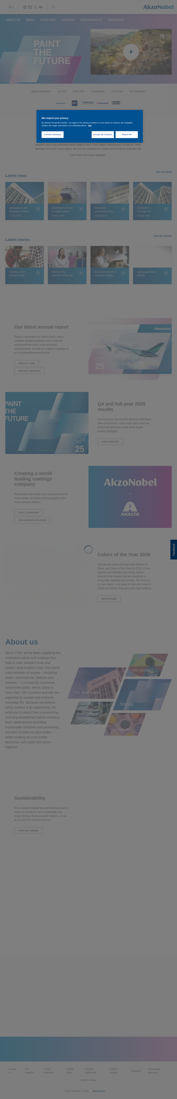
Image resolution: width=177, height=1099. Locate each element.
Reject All (126, 134)
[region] (89, 126)
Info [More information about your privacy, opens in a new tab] (90, 126)
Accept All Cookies (102, 134)
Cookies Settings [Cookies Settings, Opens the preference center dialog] (52, 134)
